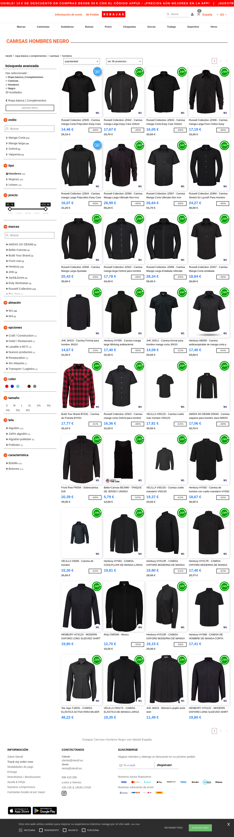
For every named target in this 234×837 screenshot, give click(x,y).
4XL (8, 410)
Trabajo (171, 26)
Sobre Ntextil (15, 756)
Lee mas (135, 824)
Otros (214, 26)
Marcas (21, 26)
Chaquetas (129, 26)
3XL (49, 405)
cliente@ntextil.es (72, 760)
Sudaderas (67, 26)
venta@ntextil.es (72, 768)
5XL (18, 410)
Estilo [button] (12, 120)
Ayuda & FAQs (16, 782)
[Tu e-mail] (136, 765)
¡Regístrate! (164, 765)
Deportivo (193, 26)
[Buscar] (176, 14)
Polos (108, 26)
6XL (28, 410)
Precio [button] (13, 195)
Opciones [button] (15, 327)
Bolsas (89, 26)
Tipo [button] (11, 165)
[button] (193, 14)
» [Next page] (227, 60)
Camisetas (43, 26)
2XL (39, 405)
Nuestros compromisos (21, 787)
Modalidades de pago (20, 766)
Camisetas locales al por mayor (26, 792)
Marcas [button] (13, 226)
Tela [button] (11, 420)
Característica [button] (18, 455)
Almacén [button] (14, 302)
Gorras (151, 26)
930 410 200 (69, 777)
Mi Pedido (92, 14)
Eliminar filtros (30, 108)
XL (29, 405)
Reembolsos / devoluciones (24, 776)
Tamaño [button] (13, 398)
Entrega (12, 771)
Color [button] (12, 379)
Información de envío (68, 14)
